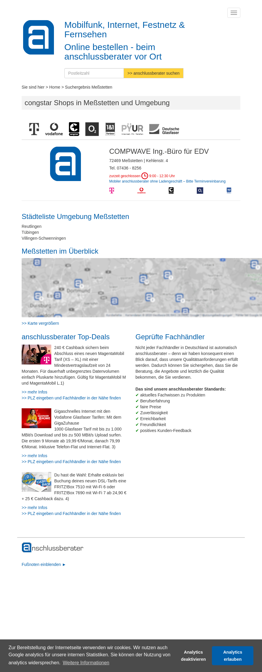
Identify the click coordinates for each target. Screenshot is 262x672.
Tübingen (30, 232)
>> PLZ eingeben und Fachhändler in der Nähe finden (71, 398)
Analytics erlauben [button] (232, 656)
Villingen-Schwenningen (44, 238)
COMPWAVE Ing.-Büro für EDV (159, 151)
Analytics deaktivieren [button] (193, 656)
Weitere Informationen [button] (86, 662)
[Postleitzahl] (94, 73)
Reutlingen (31, 226)
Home (54, 87)
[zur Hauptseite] (53, 548)
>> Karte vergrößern (40, 323)
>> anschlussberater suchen (153, 73)
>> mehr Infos (34, 392)
